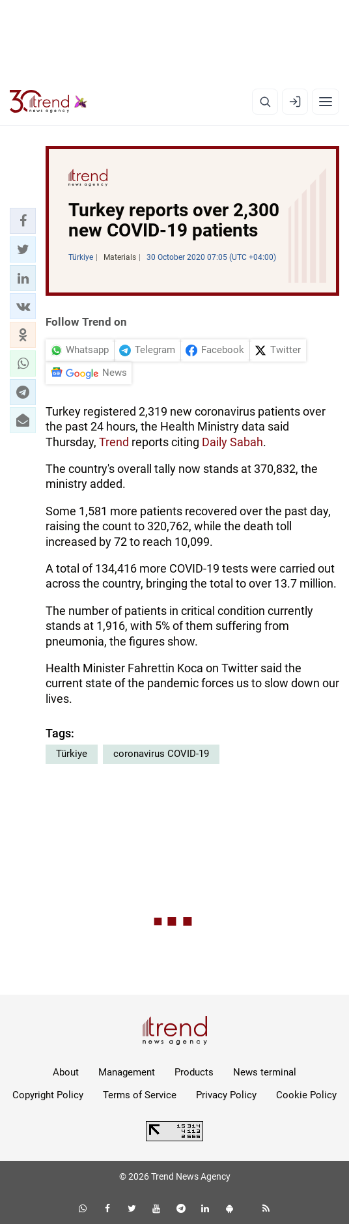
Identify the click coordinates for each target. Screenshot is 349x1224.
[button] (23, 220)
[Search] (265, 102)
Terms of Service (139, 1095)
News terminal (264, 1072)
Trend (114, 442)
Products (194, 1072)
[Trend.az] (48, 101)
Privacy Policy (226, 1095)
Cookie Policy (306, 1095)
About (66, 1072)
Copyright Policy (47, 1095)
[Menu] (325, 102)
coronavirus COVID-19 (161, 754)
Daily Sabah (232, 442)
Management (126, 1072)
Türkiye (71, 754)
